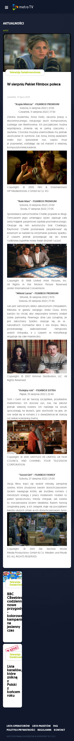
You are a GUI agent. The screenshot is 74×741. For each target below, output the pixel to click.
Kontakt (59, 730)
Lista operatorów (18, 726)
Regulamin (44, 730)
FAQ (55, 726)
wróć (6, 30)
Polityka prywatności (21, 730)
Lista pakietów (41, 726)
